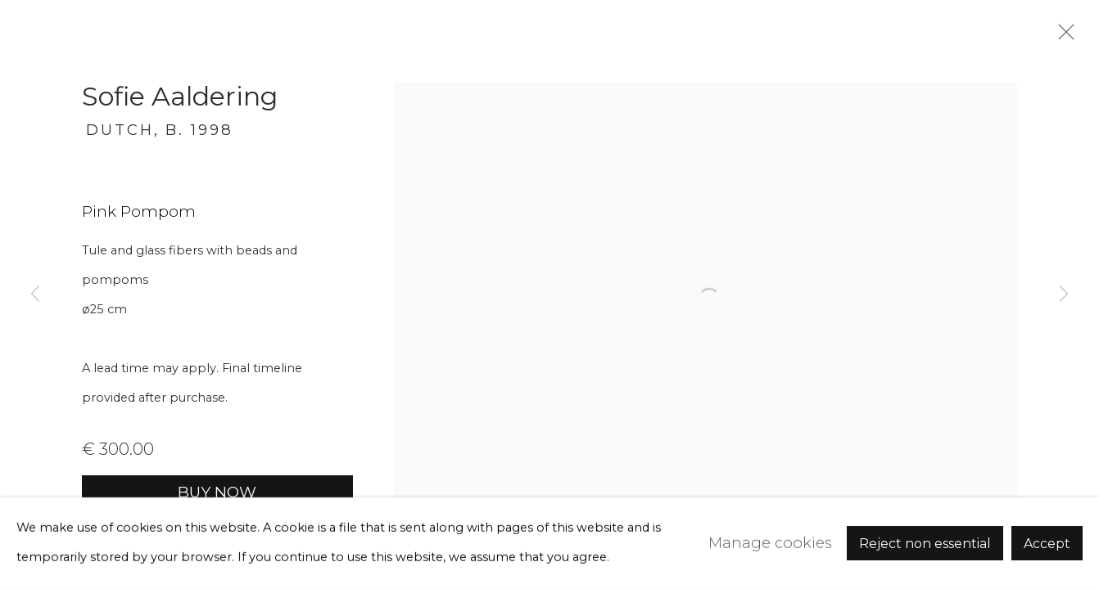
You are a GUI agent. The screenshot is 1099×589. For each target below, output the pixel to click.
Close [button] (1062, 37)
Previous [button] (35, 294)
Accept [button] (1047, 543)
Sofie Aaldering (180, 96)
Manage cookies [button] (770, 542)
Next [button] (1064, 294)
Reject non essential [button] (925, 543)
